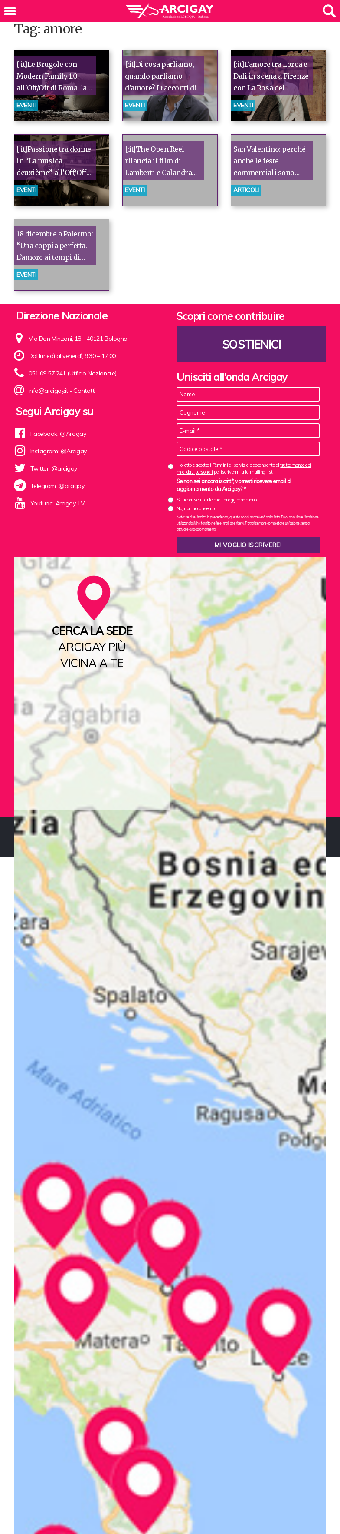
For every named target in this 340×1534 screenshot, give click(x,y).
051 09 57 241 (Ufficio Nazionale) (73, 373)
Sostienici (251, 344)
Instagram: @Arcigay (58, 451)
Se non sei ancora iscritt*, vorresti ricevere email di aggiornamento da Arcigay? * (234, 485)
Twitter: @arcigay (53, 468)
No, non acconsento (196, 508)
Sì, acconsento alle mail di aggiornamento (217, 500)
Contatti (84, 391)
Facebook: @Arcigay (58, 434)
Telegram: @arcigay (57, 486)
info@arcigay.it (48, 391)
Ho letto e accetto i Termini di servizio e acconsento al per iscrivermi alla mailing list (244, 468)
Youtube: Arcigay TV (57, 503)
